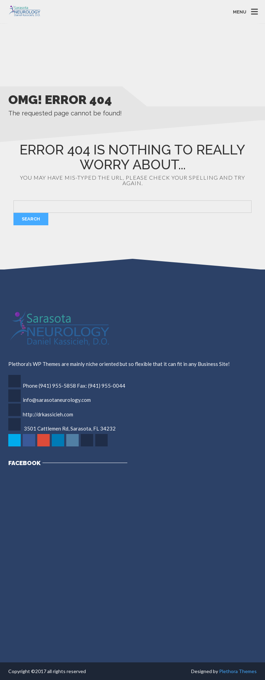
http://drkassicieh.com (48, 414)
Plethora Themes (238, 671)
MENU (239, 11)
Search (31, 218)
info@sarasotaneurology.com (57, 400)
